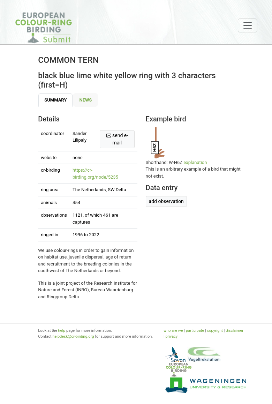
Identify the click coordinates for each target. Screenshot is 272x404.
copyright (215, 330)
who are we (173, 330)
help (62, 330)
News (85, 100)
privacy (171, 336)
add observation (166, 201)
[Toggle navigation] (247, 25)
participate (195, 330)
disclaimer (234, 330)
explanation (195, 162)
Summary (55, 100)
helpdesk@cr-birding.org (73, 336)
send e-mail (117, 139)
